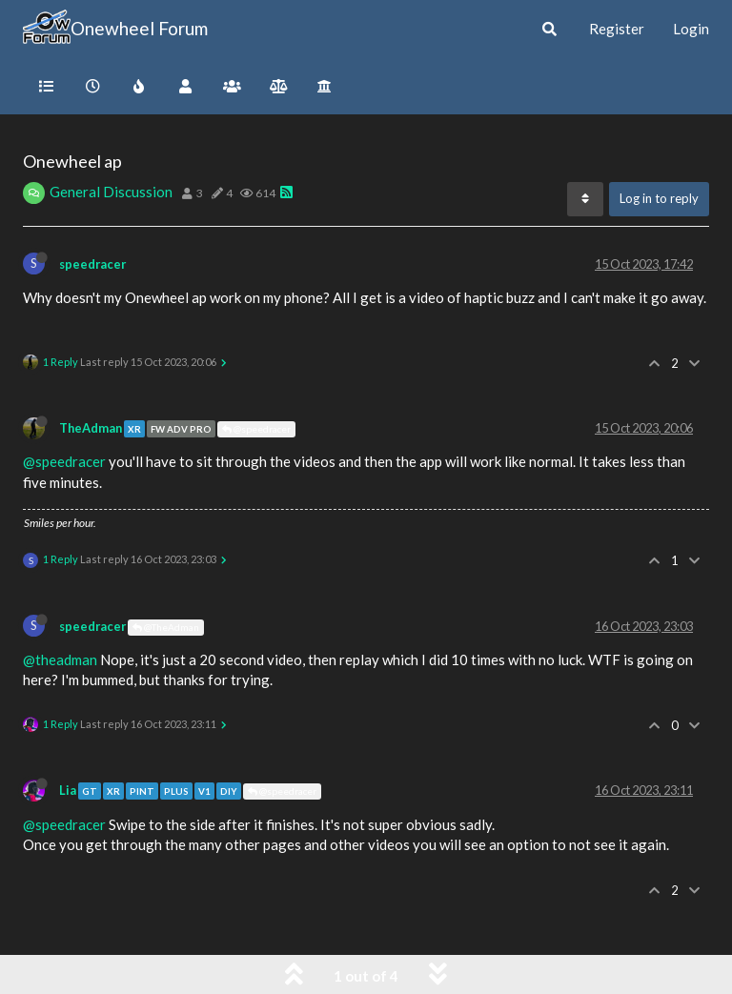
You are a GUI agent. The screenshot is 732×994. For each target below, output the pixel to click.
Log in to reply (659, 198)
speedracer (92, 264)
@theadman (60, 659)
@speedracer (256, 429)
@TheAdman (165, 627)
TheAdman (90, 428)
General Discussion (111, 191)
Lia (67, 790)
